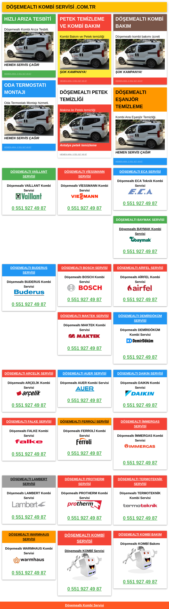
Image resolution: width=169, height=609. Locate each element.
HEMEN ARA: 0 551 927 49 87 (17, 74)
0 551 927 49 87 (29, 208)
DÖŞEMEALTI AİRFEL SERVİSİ (140, 268)
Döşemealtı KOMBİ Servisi (84, 551)
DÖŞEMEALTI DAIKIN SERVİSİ (140, 373)
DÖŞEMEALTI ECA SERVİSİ (140, 171)
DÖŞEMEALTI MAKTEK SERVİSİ (84, 316)
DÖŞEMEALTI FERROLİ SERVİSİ (84, 421)
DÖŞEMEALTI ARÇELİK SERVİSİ (29, 373)
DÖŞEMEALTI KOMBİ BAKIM (140, 534)
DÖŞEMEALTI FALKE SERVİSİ (28, 421)
